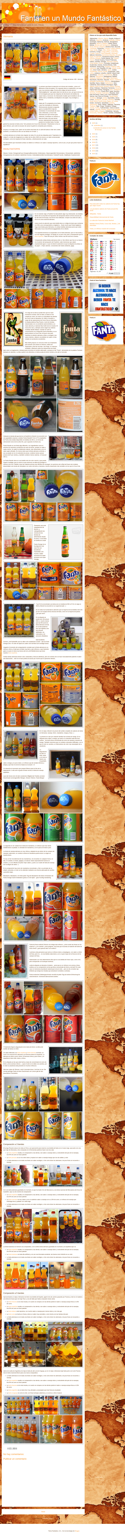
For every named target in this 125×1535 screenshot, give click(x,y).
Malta (108, 78)
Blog (7, 25)
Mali (104, 78)
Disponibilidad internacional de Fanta (101, 217)
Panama (118, 88)
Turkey (97, 108)
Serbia (105, 98)
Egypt (91, 56)
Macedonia (99, 76)
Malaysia (92, 78)
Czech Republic (106, 53)
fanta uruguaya (13, 1393)
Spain (109, 101)
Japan (109, 70)
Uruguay (102, 111)
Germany (110, 61)
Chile (104, 50)
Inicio (43, 1512)
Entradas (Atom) (47, 1518)
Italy (91, 70)
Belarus (99, 43)
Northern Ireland (109, 86)
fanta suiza (12, 1314)
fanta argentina (13, 1390)
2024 (94, 134)
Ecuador (118, 55)
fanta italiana (12, 1311)
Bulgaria (102, 47)
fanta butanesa (13, 1254)
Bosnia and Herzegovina (103, 45)
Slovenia (111, 99)
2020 (94, 137)
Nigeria (92, 86)
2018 (94, 142)
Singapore (98, 99)
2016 (94, 148)
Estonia (92, 58)
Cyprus (97, 53)
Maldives (99, 78)
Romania (93, 93)
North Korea (99, 86)
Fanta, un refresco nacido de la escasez (102, 228)
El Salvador (98, 56)
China (108, 50)
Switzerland (93, 104)
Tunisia (92, 108)
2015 (94, 151)
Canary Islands (115, 48)
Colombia (114, 50)
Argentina (99, 40)
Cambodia (93, 48)
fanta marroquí (13, 1199)
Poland (92, 91)
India (118, 66)
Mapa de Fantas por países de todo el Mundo (28, 25)
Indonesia (93, 68)
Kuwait (105, 71)
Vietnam (100, 113)
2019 (94, 139)
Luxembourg (108, 75)
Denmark (114, 53)
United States (94, 111)
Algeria (106, 38)
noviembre (97, 125)
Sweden (111, 103)
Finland (116, 58)
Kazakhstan (93, 71)
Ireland (114, 68)
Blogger (77, 1531)
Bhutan (96, 47)
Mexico (112, 80)
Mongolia (93, 81)
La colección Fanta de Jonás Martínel (102, 220)
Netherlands (109, 83)
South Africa (94, 101)
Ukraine (103, 109)
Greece (101, 63)
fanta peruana (13, 1157)
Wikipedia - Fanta (95, 214)
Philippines (117, 89)
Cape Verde (93, 50)
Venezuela (93, 113)
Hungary (107, 66)
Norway (117, 86)
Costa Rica (114, 52)
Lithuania (100, 75)
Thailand (92, 106)
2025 (94, 123)
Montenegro (100, 81)
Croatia (92, 53)
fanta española (39, 236)
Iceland (113, 66)
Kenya (100, 71)
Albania (100, 38)
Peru (111, 89)
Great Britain (94, 63)
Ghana (115, 61)
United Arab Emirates (113, 109)
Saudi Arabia (113, 96)
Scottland (93, 98)
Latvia (92, 73)
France (92, 60)
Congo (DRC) (105, 52)
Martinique (114, 78)
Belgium (105, 43)
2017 (94, 145)
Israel (118, 68)
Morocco (107, 81)
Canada (107, 48)
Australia (111, 40)
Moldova (118, 80)
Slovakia (104, 99)
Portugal (97, 91)
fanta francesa (31, 1052)
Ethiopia (98, 58)
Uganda (97, 109)
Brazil (91, 47)
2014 (94, 153)
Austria (117, 40)
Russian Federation (102, 93)
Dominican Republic (108, 55)
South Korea (102, 101)
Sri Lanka (115, 101)
